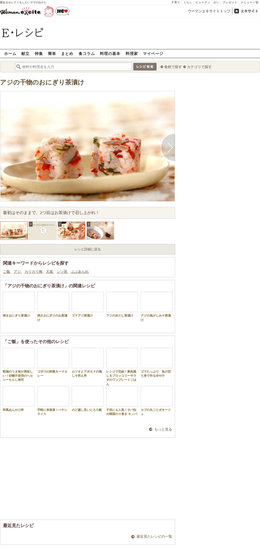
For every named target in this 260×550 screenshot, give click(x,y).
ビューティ (202, 2)
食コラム (87, 53)
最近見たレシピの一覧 (154, 536)
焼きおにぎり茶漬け (18, 304)
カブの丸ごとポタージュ (156, 401)
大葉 (50, 272)
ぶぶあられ (80, 272)
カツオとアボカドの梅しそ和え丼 (87, 362)
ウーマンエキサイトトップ (209, 11)
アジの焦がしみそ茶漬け (156, 306)
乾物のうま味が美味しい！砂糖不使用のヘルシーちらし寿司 (18, 365)
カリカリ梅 (34, 272)
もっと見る (163, 429)
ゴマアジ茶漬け (87, 304)
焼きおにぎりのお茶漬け (53, 306)
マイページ (153, 53)
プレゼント (230, 2)
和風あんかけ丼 (18, 398)
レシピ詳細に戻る (87, 249)
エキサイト (249, 11)
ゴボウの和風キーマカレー (53, 362)
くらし (187, 2)
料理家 (132, 53)
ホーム (10, 53)
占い (216, 2)
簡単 (52, 53)
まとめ (67, 53)
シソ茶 (62, 272)
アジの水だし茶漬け (122, 304)
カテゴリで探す (199, 67)
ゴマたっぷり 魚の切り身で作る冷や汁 (156, 362)
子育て (175, 2)
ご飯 (7, 272)
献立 (25, 53)
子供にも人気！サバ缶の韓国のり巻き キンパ (122, 401)
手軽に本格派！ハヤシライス (53, 401)
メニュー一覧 (250, 2)
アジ (18, 272)
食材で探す (173, 67)
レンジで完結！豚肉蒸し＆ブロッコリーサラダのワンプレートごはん (122, 367)
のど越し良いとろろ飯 (87, 398)
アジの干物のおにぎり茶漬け (42, 82)
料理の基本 (110, 53)
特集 (39, 53)
